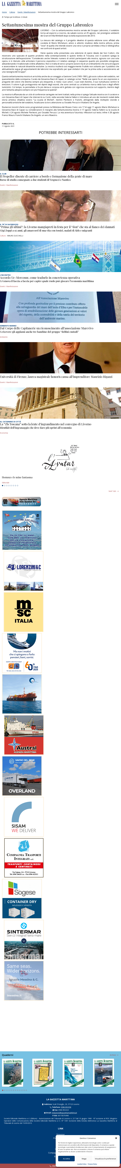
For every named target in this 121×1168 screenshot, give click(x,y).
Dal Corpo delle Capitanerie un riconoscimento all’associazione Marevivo (46, 328)
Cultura (12, 12)
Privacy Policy (92, 1164)
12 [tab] (26, 1090)
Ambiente (4, 337)
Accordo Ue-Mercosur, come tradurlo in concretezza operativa (40, 277)
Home (4, 12)
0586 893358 (66, 1107)
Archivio (113, 1055)
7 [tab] (15, 485)
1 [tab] (2, 485)
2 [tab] (4, 485)
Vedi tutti (112, 491)
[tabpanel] (60, 480)
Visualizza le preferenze (105, 1158)
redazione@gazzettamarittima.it (64, 1113)
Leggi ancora (60, 480)
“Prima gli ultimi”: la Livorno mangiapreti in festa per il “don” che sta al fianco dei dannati (57, 227)
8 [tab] (17, 485)
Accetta (66, 1158)
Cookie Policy (82, 1164)
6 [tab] (13, 485)
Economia (4, 433)
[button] (116, 1138)
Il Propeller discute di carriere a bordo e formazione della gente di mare (46, 176)
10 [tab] (22, 1090)
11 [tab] (24, 1090)
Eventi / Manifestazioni (26, 12)
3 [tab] (6, 485)
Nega (84, 1158)
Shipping (60, 1134)
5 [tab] (11, 485)
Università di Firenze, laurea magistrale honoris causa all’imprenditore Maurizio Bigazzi (56, 377)
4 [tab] (9, 485)
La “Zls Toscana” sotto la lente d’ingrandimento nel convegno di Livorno (45, 424)
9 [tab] (19, 1090)
